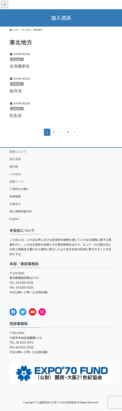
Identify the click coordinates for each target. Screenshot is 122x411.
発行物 (13, 167)
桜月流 (15, 91)
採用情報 (15, 196)
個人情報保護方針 (20, 211)
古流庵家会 (19, 66)
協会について (17, 151)
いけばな (15, 174)
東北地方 (16, 59)
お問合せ (15, 204)
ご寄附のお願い (19, 189)
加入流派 (15, 159)
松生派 (15, 115)
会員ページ (16, 181)
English (14, 219)
